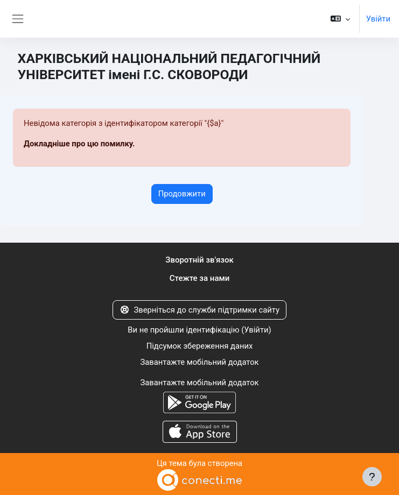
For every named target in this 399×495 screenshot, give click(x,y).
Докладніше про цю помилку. (79, 143)
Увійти (378, 19)
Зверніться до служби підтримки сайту (199, 310)
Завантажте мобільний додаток (199, 362)
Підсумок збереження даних (199, 346)
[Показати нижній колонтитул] (372, 476)
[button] (340, 19)
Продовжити (182, 194)
